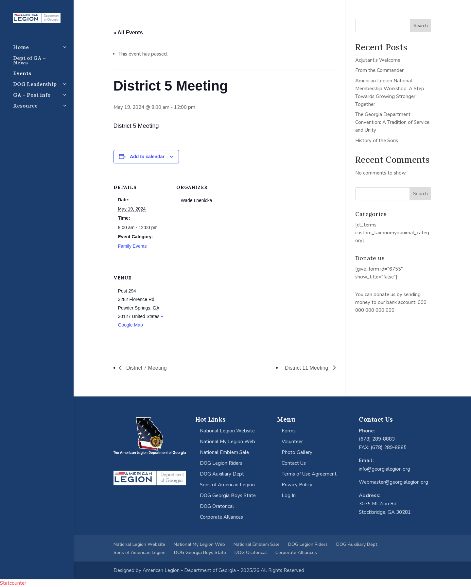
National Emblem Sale (224, 452)
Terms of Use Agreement (309, 474)
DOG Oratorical (217, 506)
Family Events (132, 246)
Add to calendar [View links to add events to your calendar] (147, 156)
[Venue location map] (210, 309)
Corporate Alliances (221, 517)
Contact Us (294, 463)
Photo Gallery (297, 452)
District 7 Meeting (146, 368)
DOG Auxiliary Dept (222, 474)
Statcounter (13, 583)
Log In (289, 495)
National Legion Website (227, 431)
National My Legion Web (227, 441)
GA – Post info (32, 95)
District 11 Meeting (307, 368)
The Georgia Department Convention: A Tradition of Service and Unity (392, 122)
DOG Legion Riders (221, 463)
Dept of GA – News (29, 61)
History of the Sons (376, 140)
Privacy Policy (297, 484)
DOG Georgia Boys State (228, 495)
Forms (289, 431)
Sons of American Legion (227, 484)
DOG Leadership (35, 84)
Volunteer (292, 441)
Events (22, 73)
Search (420, 26)
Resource (25, 106)
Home (21, 47)
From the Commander (379, 70)
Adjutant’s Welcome (377, 60)
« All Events (128, 32)
